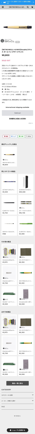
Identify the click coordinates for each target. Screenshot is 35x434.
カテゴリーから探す (7, 395)
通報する (31, 123)
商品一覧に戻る (17, 383)
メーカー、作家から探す (8, 401)
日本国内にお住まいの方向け (17, 118)
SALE (3, 406)
